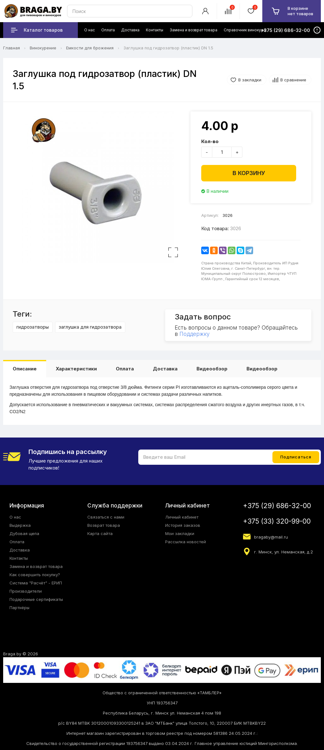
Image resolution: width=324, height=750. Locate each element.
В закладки (249, 79)
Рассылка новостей (185, 541)
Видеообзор (211, 369)
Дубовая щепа (24, 533)
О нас (15, 517)
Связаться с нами (105, 517)
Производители (25, 591)
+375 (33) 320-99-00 (277, 521)
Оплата (125, 369)
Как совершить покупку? (34, 574)
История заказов (182, 525)
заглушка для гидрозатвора (90, 327)
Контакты (18, 558)
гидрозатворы (32, 327)
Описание (25, 369)
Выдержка (20, 525)
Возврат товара (103, 525)
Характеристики (76, 369)
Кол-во (210, 141)
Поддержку (194, 334)
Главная (11, 47)
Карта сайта (100, 533)
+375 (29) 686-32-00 (277, 506)
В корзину (249, 173)
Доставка (165, 369)
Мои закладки (179, 533)
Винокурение (43, 47)
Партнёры (19, 607)
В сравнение (293, 79)
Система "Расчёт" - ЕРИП (35, 583)
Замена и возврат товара (36, 566)
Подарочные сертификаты (36, 599)
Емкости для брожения (90, 47)
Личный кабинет (181, 517)
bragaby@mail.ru (271, 536)
